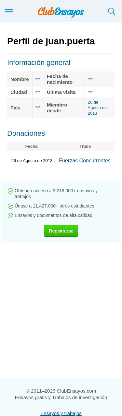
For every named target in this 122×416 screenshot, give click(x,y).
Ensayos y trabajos (61, 413)
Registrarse (61, 230)
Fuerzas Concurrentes (84, 160)
